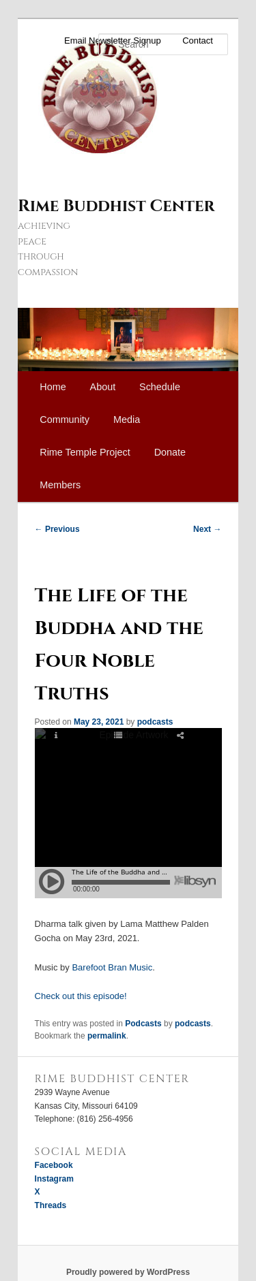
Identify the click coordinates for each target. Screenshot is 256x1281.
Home (53, 386)
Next (207, 529)
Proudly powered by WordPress (128, 1272)
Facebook (54, 1165)
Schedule (159, 386)
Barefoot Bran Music (112, 967)
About (103, 386)
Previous (57, 529)
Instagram (54, 1179)
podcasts (155, 722)
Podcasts (143, 1023)
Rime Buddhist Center (116, 206)
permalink (106, 1036)
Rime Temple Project (85, 452)
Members (60, 484)
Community (64, 419)
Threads (51, 1205)
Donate (170, 452)
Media (126, 419)
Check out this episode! (81, 996)
